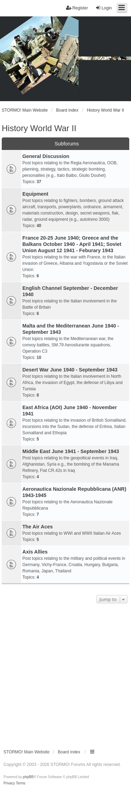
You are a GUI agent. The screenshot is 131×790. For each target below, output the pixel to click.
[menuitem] (9, 783)
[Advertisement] (65, 674)
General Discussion (45, 156)
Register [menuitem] (77, 7)
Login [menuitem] (103, 7)
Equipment (35, 194)
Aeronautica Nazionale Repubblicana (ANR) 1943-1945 (74, 492)
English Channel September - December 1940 (70, 291)
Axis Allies (35, 552)
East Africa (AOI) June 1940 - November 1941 (69, 410)
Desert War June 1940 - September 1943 (69, 370)
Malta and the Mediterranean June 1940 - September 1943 (70, 329)
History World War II (39, 128)
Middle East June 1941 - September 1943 (70, 451)
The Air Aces (37, 526)
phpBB (28, 777)
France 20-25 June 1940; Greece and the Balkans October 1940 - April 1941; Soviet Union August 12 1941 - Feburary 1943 (71, 244)
